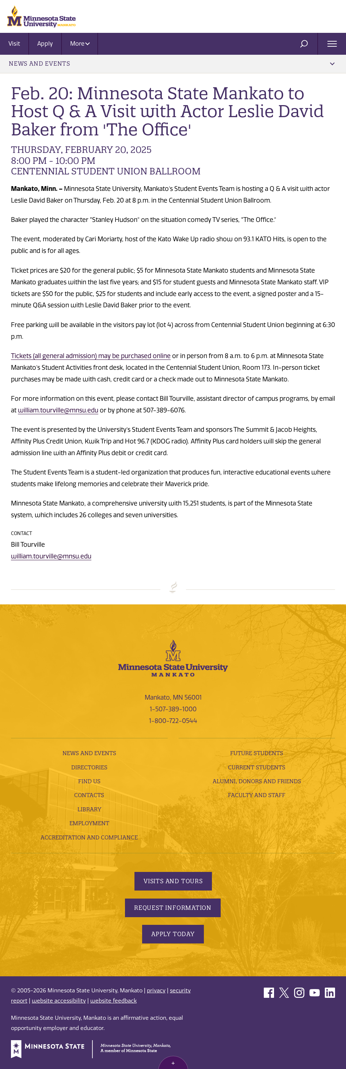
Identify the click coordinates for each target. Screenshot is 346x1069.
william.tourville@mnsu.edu (58, 410)
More (80, 43)
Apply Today (173, 934)
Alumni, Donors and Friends (257, 781)
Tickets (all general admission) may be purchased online (91, 355)
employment (89, 823)
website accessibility (59, 1000)
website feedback (113, 1000)
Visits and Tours (173, 881)
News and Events (172, 63)
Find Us (89, 781)
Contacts (89, 795)
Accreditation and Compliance (89, 837)
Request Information (173, 907)
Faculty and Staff (256, 795)
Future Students (256, 753)
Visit (14, 43)
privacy (156, 990)
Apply (45, 43)
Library (89, 809)
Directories (89, 767)
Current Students (256, 767)
